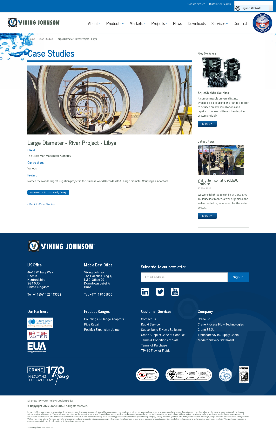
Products (113, 23)
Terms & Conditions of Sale (159, 340)
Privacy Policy (47, 400)
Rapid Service (150, 324)
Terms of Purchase (154, 345)
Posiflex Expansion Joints (101, 330)
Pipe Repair (92, 324)
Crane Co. (204, 319)
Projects (158, 23)
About (93, 23)
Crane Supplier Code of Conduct (163, 335)
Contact (240, 23)
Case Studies (45, 39)
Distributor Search (220, 4)
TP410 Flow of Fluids (155, 351)
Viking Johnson (34, 23)
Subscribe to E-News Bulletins (161, 330)
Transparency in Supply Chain (218, 335)
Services (219, 23)
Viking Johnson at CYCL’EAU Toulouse (218, 182)
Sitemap (32, 400)
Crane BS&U (206, 330)
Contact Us (148, 319)
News (177, 23)
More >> (207, 123)
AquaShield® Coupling (214, 93)
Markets (136, 23)
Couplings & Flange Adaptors (104, 319)
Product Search (196, 4)
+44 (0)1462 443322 (47, 294)
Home (31, 39)
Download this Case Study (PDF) (48, 192)
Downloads (197, 23)
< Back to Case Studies (41, 204)
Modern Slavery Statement (216, 340)
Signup (238, 277)
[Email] (184, 277)
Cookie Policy (65, 400)
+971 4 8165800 (101, 294)
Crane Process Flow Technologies (221, 324)
